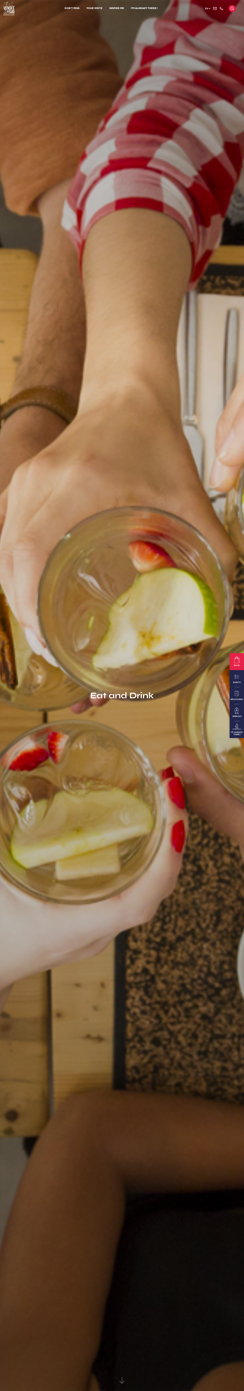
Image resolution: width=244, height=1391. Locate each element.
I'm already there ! (144, 8)
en (206, 9)
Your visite (94, 8)
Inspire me (116, 8)
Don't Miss (72, 8)
